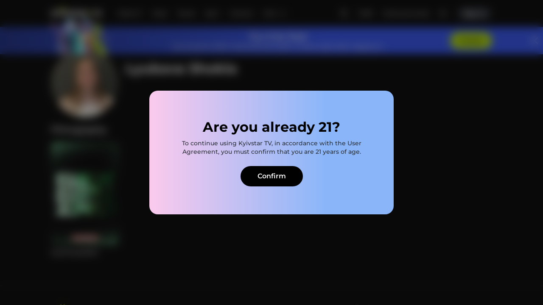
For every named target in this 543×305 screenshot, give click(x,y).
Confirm (272, 176)
